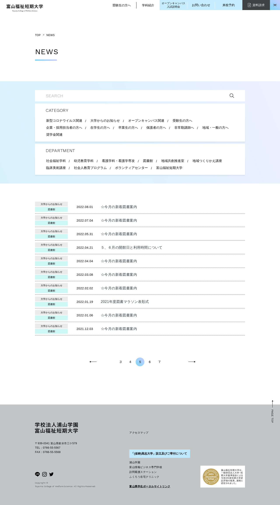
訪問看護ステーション (143, 472)
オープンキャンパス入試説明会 (173, 5)
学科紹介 (148, 5)
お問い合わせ (201, 5)
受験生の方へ (121, 5)
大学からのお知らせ (51, 204)
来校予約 (228, 5)
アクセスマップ (138, 432)
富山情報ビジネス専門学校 (145, 467)
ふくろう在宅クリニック (144, 476)
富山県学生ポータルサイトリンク (149, 486)
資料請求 (256, 5)
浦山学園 (134, 462)
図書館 (51, 209)
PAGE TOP (272, 416)
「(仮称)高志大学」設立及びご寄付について (159, 453)
